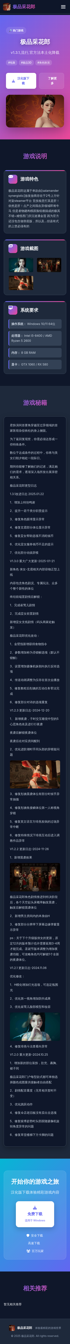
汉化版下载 (20, 80)
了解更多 (52, 80)
